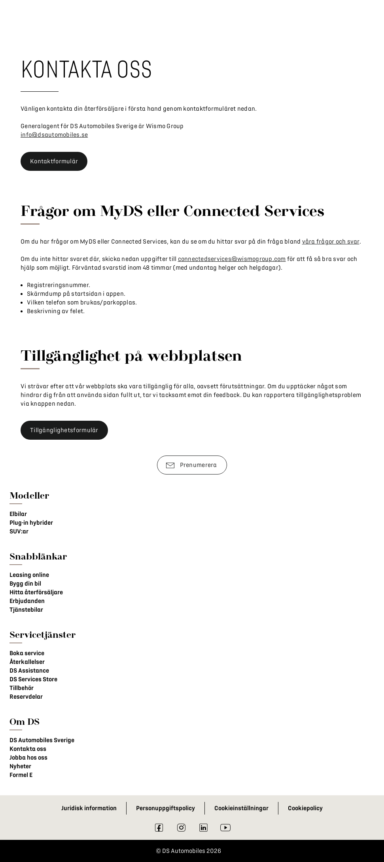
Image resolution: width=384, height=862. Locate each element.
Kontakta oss (27, 748)
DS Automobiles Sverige (41, 740)
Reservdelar (26, 696)
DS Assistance (29, 670)
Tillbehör (21, 688)
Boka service (26, 653)
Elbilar (18, 514)
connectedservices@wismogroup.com (232, 259)
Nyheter (20, 766)
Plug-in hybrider (31, 522)
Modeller (29, 495)
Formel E (20, 775)
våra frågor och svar (330, 241)
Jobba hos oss (28, 757)
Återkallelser (27, 661)
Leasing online (29, 574)
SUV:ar (18, 531)
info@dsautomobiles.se (54, 134)
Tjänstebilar (26, 609)
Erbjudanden (27, 601)
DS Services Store (33, 679)
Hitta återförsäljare (36, 592)
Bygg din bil (25, 583)
